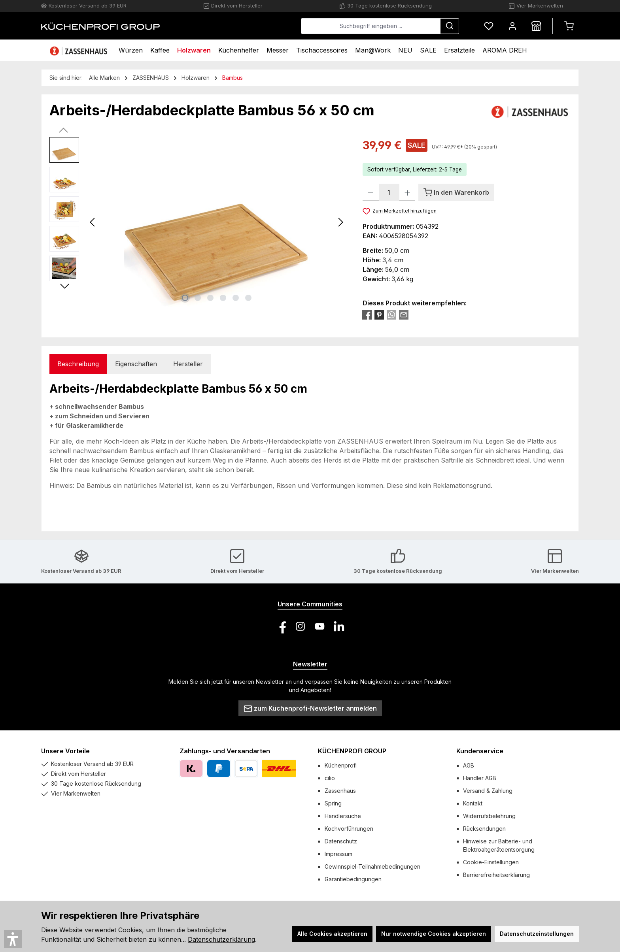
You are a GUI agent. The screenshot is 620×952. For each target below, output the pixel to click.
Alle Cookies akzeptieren (332, 933)
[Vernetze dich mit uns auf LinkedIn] (339, 626)
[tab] (78, 364)
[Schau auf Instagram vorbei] (300, 626)
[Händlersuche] (536, 26)
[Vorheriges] (93, 222)
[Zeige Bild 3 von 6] (210, 298)
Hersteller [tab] (188, 364)
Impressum (338, 853)
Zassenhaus (340, 790)
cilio (330, 778)
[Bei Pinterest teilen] (379, 314)
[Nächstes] (340, 222)
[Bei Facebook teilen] (367, 314)
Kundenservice (479, 751)
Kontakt (472, 803)
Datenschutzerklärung (221, 939)
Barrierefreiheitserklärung (496, 874)
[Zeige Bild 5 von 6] (235, 298)
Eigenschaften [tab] (136, 364)
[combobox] (370, 26)
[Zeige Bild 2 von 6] (198, 298)
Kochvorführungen (349, 828)
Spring (333, 803)
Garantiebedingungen (353, 879)
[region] (198, 222)
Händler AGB (479, 778)
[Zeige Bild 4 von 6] (223, 298)
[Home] (79, 50)
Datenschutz (341, 841)
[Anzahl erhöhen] (407, 192)
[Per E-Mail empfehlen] (404, 314)
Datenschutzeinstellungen (537, 933)
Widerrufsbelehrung (489, 816)
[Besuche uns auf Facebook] (281, 626)
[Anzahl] (389, 192)
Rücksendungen (484, 828)
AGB (468, 765)
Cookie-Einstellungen (491, 862)
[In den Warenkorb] (456, 192)
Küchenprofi (341, 765)
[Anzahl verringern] (371, 192)
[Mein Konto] (512, 26)
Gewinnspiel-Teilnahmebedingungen (372, 866)
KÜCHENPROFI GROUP (352, 751)
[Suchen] (449, 26)
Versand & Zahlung (487, 790)
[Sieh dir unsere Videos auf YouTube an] (320, 626)
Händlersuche (343, 816)
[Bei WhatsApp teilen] (391, 314)
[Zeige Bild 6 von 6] (248, 298)
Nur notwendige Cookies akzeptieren (433, 933)
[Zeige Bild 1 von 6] (185, 298)
